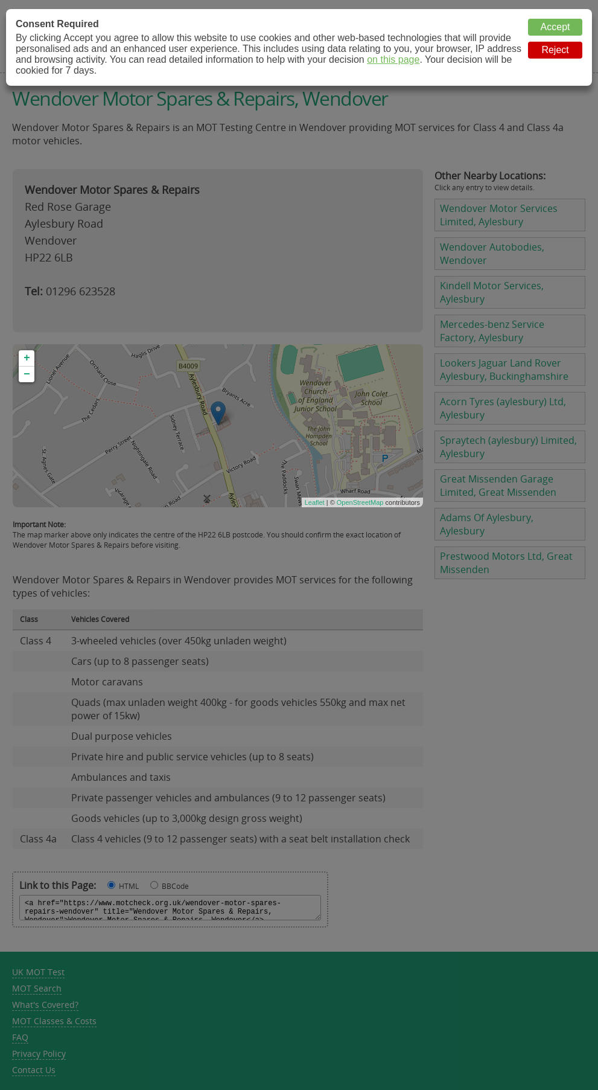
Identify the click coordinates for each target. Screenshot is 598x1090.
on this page (393, 59)
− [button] (27, 374)
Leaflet (315, 502)
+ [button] (27, 358)
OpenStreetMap (360, 502)
